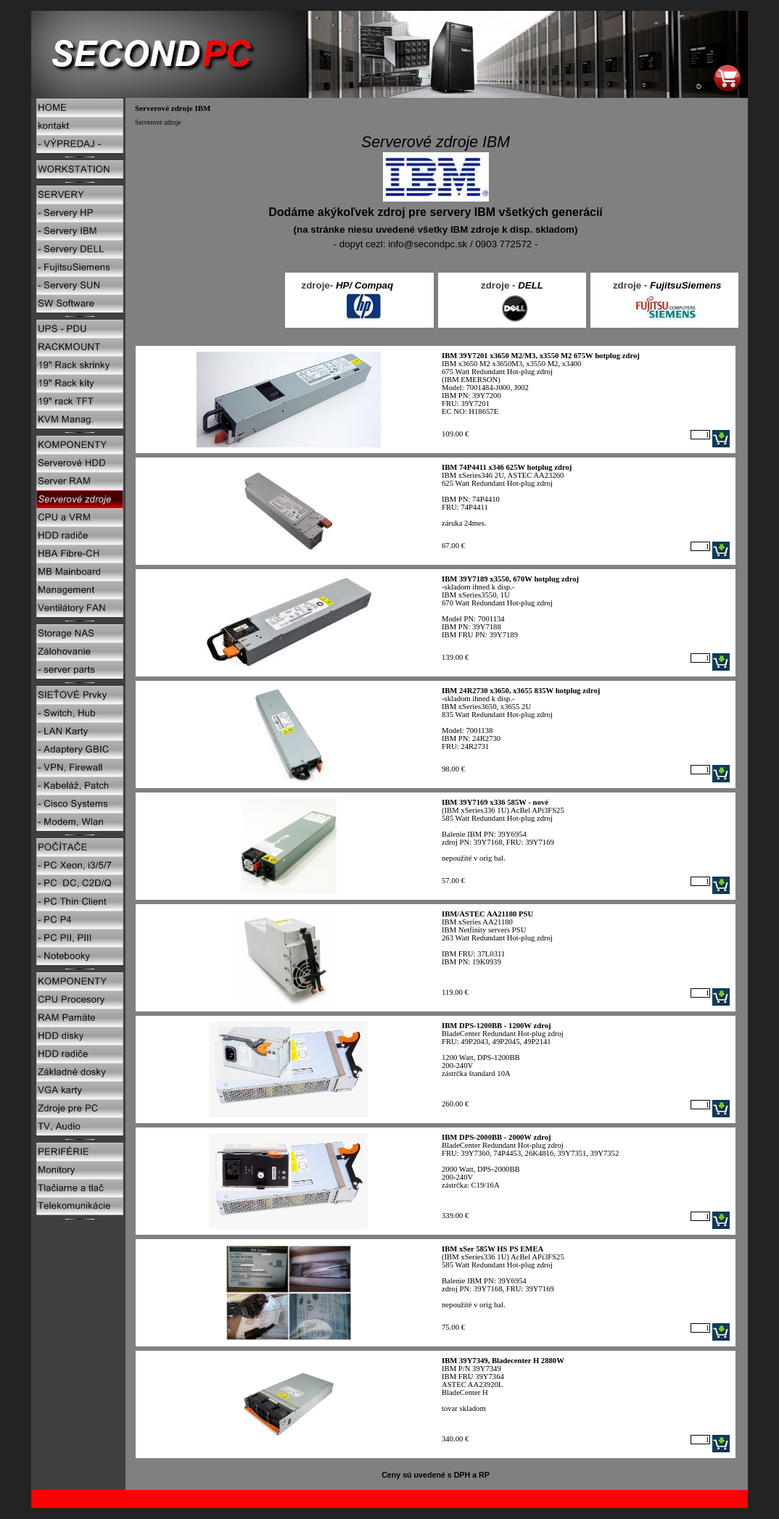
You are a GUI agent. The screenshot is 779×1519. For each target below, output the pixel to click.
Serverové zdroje (158, 122)
